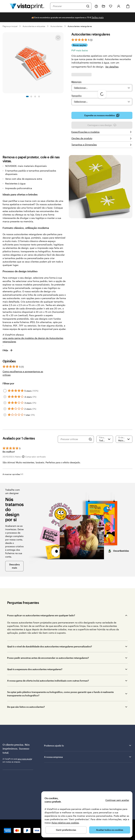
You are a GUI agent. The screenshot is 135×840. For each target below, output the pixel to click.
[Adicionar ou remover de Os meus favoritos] (58, 38)
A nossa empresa (88, 756)
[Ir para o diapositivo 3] (35, 96)
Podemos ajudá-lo (88, 745)
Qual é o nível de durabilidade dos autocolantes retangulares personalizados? (49, 646)
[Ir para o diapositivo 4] (39, 96)
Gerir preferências (66, 829)
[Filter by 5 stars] (5, 390)
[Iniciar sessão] (118, 6)
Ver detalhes (112, 66)
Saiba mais (98, 17)
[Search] (90, 439)
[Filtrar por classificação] (104, 439)
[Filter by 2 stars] (5, 408)
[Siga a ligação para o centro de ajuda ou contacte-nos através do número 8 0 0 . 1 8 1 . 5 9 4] (96, 6)
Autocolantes (56, 26)
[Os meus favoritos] (110, 6)
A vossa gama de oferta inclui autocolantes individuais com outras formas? (48, 680)
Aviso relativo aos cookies (65, 822)
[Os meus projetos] (103, 6)
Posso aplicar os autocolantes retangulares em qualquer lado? (41, 615)
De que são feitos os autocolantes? (26, 706)
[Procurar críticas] (73, 439)
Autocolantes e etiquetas (34, 26)
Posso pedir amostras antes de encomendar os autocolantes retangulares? (48, 657)
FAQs (8, 350)
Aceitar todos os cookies (109, 829)
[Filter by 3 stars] (5, 402)
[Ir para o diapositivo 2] (31, 96)
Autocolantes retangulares (80, 26)
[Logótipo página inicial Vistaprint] (27, 6)
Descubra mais (14, 566)
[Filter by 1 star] (5, 414)
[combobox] (69, 6)
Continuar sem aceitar (117, 800)
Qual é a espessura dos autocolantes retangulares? (34, 669)
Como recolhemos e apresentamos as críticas (23, 373)
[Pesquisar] (88, 6)
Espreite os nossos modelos (101, 115)
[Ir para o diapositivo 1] (27, 96)
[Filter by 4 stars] (5, 396)
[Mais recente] (124, 439)
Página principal (10, 26)
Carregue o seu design (102, 125)
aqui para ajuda (25, 759)
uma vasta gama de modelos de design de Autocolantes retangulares (33, 340)
